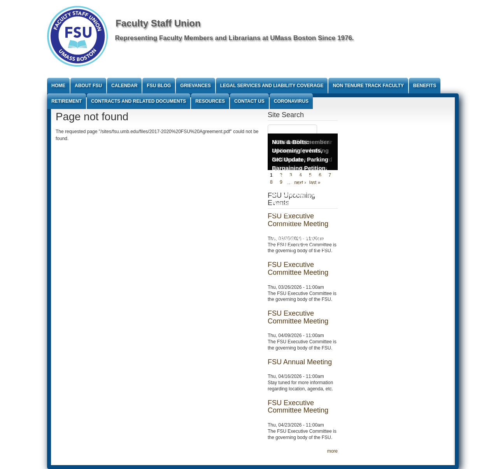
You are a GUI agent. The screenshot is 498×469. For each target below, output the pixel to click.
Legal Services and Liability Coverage (272, 85)
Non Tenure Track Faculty (368, 85)
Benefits (424, 85)
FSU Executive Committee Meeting (298, 268)
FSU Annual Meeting (300, 362)
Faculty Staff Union (158, 23)
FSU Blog (159, 85)
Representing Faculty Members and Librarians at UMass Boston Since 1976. (234, 38)
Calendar (124, 85)
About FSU (88, 85)
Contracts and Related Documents (138, 101)
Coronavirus (291, 101)
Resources (210, 101)
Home (58, 85)
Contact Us (249, 101)
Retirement (66, 101)
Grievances (195, 85)
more (332, 451)
